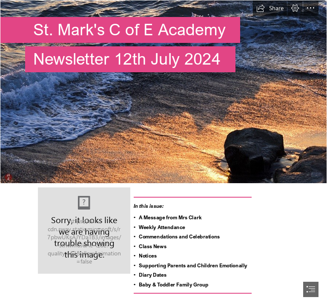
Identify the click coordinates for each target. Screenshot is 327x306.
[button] (270, 8)
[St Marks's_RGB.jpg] (84, 230)
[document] (163, 153)
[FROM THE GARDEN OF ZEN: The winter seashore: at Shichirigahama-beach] (163, 92)
